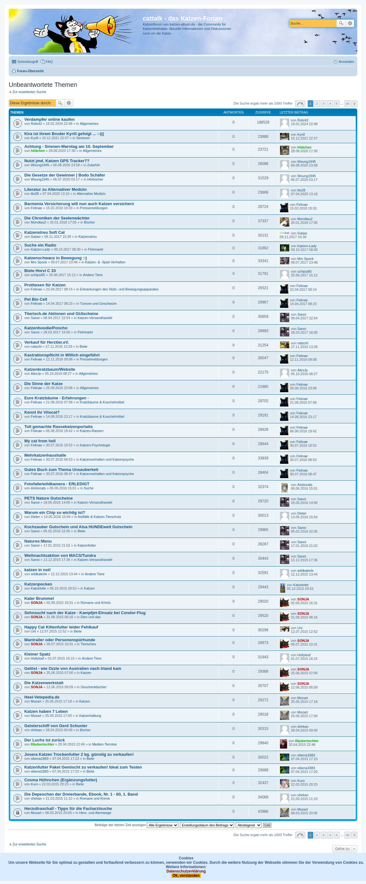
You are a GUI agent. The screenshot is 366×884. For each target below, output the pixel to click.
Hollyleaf (37, 658)
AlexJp (36, 373)
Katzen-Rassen (92, 431)
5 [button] (337, 103)
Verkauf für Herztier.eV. (46, 342)
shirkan (36, 730)
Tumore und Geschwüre (98, 303)
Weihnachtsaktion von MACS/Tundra (60, 555)
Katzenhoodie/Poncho (45, 328)
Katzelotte (38, 588)
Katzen (89, 588)
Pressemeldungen (94, 208)
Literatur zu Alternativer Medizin (55, 189)
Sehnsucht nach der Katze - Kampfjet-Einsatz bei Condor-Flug (85, 612)
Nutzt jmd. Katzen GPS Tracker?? (56, 160)
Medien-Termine (104, 744)
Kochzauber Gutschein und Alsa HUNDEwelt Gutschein (78, 526)
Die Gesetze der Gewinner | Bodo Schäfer (64, 175)
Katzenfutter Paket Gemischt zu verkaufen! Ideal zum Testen (83, 767)
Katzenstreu (88, 236)
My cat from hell (39, 441)
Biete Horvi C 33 (40, 270)
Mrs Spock (39, 262)
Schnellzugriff (27, 61)
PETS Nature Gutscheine (48, 498)
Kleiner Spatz (37, 654)
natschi (36, 346)
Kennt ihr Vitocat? (42, 412)
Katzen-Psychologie (95, 445)
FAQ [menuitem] (49, 61)
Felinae (36, 208)
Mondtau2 (38, 222)
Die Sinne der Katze (43, 383)
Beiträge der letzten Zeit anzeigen (137, 825)
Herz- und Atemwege (95, 813)
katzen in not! (37, 569)
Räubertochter (42, 744)
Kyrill (34, 138)
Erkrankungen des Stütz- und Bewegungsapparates (119, 289)
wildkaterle (39, 574)
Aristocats (38, 488)
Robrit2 (36, 123)
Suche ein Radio (40, 245)
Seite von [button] (300, 104)
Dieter (35, 517)
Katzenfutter (87, 545)
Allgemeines (89, 123)
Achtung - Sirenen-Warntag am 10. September (69, 146)
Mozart (36, 701)
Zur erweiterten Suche (29, 92)
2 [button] (317, 103)
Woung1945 (40, 165)
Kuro (34, 784)
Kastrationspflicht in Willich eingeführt (62, 355)
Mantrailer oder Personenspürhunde (59, 639)
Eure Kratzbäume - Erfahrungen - (56, 398)
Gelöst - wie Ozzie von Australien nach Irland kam (72, 668)
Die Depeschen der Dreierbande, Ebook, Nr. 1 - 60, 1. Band (81, 794)
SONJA (37, 602)
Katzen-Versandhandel (95, 318)
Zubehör (93, 165)
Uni (33, 631)
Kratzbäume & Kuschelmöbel (102, 402)
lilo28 (35, 193)
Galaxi (36, 236)
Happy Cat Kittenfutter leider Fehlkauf (61, 627)
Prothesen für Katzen (45, 285)
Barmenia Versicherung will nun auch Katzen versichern (79, 203)
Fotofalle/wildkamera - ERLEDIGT (56, 484)
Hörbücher (95, 179)
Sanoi (35, 318)
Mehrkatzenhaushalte (45, 455)
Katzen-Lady (40, 249)
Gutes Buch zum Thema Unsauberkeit (61, 469)
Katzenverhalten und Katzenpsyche (107, 459)
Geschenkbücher (93, 687)
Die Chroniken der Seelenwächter (57, 218)
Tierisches (88, 644)
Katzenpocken (38, 584)
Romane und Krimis (95, 602)
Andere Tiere (93, 275)
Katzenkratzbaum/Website (49, 369)
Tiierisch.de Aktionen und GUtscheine (61, 313)
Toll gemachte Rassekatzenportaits (58, 426)
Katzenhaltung (90, 715)
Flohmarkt (95, 249)
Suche (341, 23)
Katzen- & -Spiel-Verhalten (105, 262)
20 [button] (347, 103)
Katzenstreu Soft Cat (44, 232)
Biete (83, 346)
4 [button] (330, 103)
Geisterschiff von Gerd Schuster (55, 725)
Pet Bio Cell (35, 299)
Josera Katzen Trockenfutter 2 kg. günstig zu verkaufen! (79, 754)
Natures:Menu (38, 541)
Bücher (89, 222)
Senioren (83, 138)
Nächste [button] (354, 104)
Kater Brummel (39, 598)
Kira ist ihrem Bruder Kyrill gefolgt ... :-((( (64, 133)
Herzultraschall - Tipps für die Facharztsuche (68, 808)
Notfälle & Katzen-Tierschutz (99, 517)
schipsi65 (38, 275)
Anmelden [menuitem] (346, 61)
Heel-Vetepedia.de (42, 697)
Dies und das (90, 617)
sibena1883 (40, 758)
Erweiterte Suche (350, 23)
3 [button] (324, 103)
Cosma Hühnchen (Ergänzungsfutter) (60, 780)
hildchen (38, 151)
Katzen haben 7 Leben (46, 711)
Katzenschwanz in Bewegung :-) (55, 258)
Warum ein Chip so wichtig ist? (54, 512)
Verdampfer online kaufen (49, 119)
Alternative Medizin (91, 193)
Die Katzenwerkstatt (43, 682)
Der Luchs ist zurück (44, 740)
